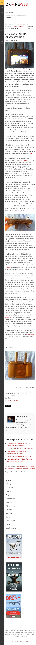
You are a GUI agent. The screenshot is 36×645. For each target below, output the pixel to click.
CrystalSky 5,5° (25, 160)
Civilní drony (9, 502)
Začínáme (9, 491)
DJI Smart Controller (11, 400)
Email (28, 28)
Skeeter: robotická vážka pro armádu (19, 456)
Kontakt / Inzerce (11, 528)
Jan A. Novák (24, 24)
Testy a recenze (9, 12)
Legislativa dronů (11, 498)
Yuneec (7, 267)
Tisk (33, 28)
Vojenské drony (10, 506)
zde (30, 154)
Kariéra (8, 524)
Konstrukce (9, 509)
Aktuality (8, 484)
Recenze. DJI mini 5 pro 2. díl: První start (20, 448)
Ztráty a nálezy (10, 520)
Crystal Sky (8, 317)
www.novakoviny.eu (22, 431)
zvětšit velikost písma (17, 28)
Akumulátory (9, 513)
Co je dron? (9, 487)
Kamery (8, 517)
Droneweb (9, 480)
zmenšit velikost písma (15, 28)
